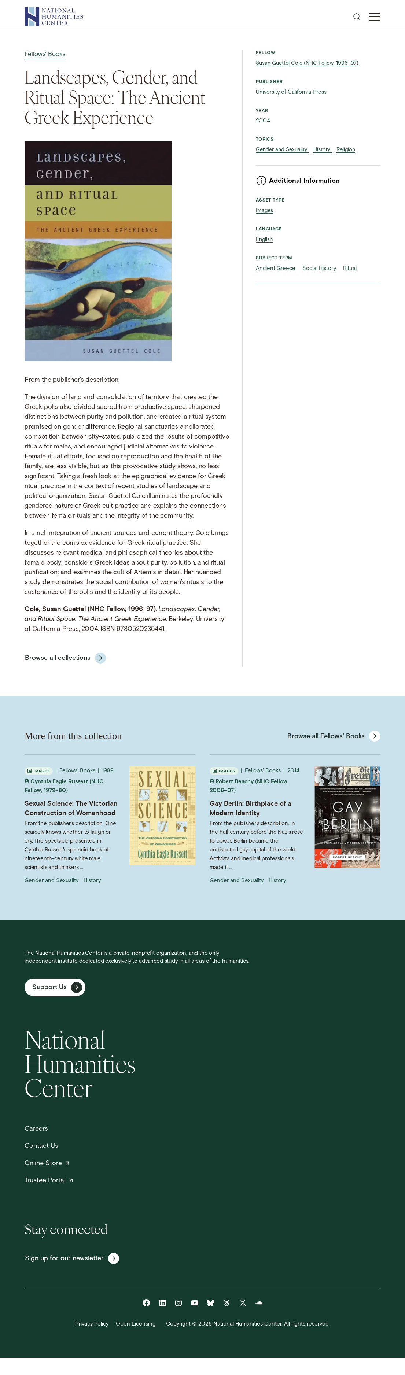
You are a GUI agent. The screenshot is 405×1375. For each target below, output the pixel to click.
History (325, 150)
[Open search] (357, 16)
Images (265, 211)
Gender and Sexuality (283, 150)
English (265, 240)
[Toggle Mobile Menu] (374, 17)
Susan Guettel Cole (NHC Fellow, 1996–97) (309, 63)
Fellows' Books (46, 54)
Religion (350, 150)
